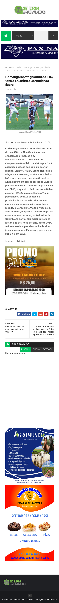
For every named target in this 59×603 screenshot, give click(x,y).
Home (8, 67)
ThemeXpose (18, 599)
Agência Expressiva (48, 599)
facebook (47, 349)
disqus (36, 349)
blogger (25, 349)
